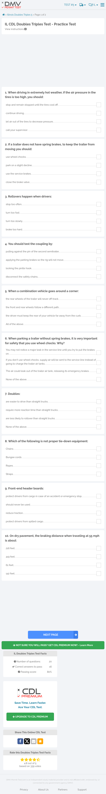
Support (82, 789)
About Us (43, 789)
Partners (62, 789)
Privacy (24, 789)
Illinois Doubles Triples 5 (19, 14)
